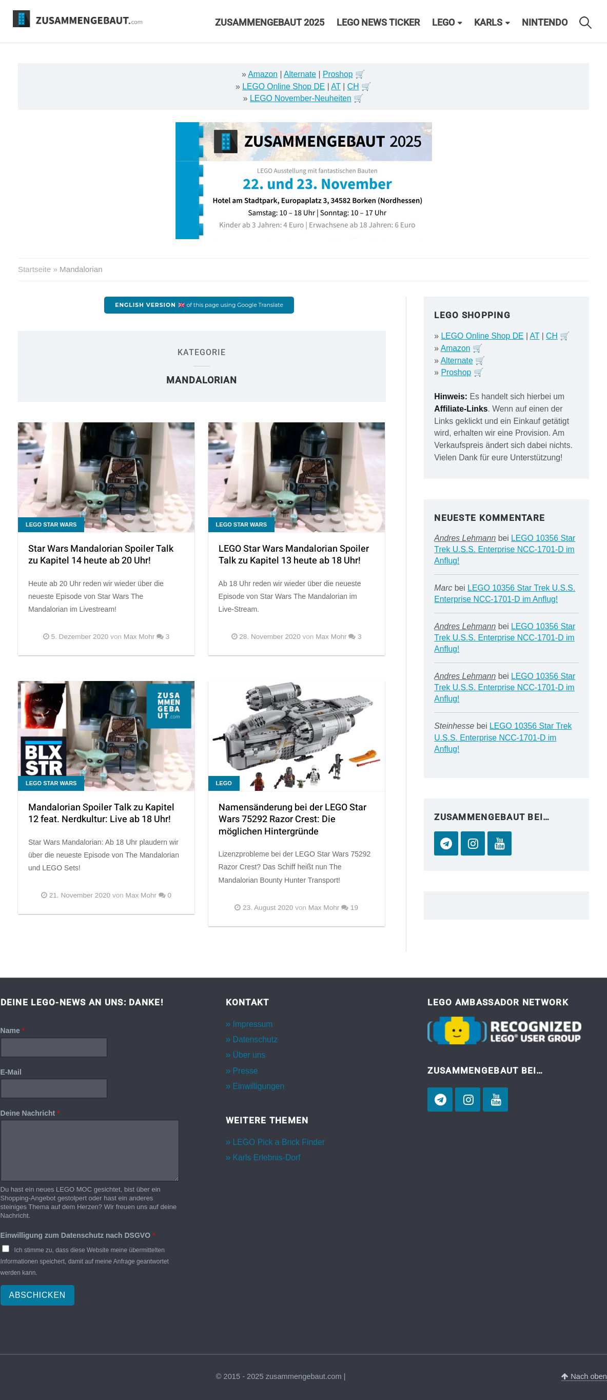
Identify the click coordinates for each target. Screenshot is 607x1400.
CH (353, 86)
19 (354, 907)
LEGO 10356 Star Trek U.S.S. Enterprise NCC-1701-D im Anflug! (504, 549)
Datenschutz (255, 1039)
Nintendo (544, 22)
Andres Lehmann (465, 538)
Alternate (300, 74)
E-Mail (11, 1072)
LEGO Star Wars (51, 524)
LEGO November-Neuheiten (300, 98)
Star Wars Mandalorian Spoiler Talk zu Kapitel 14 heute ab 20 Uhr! (100, 555)
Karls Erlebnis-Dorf (267, 1157)
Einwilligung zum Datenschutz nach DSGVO (78, 1235)
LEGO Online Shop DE (283, 86)
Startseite (34, 269)
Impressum (253, 1024)
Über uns (249, 1055)
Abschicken (37, 1295)
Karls (488, 22)
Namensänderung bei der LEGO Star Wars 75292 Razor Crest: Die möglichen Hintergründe (292, 820)
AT (336, 86)
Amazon (263, 74)
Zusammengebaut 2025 (269, 22)
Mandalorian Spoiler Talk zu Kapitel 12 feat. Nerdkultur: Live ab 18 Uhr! (101, 813)
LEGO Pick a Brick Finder (279, 1142)
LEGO (443, 22)
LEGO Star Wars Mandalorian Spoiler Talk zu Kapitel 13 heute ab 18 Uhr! (294, 555)
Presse (245, 1070)
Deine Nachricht (30, 1113)
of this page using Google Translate (199, 305)
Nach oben (584, 1376)
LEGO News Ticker (378, 22)
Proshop (338, 74)
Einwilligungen (259, 1086)
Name (13, 1030)
